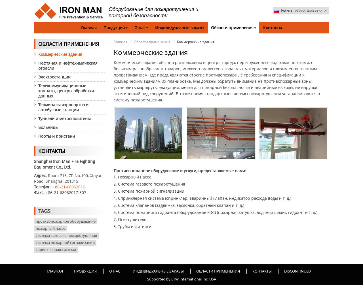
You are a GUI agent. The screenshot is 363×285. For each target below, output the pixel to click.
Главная (89, 27)
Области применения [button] (233, 27)
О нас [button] (141, 27)
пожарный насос (51, 228)
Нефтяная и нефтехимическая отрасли (68, 65)
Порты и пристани (56, 136)
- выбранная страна (304, 11)
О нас (114, 271)
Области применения (152, 41)
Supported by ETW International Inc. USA (181, 279)
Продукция (85, 271)
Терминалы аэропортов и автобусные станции (63, 107)
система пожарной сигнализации (65, 242)
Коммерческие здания (60, 54)
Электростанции (54, 77)
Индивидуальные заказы (179, 27)
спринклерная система (56, 249)
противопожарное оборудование (66, 221)
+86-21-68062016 (69, 187)
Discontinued (297, 271)
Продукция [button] (116, 27)
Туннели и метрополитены (64, 118)
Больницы (48, 127)
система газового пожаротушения (66, 235)
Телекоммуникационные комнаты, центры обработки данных (66, 91)
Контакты (272, 27)
